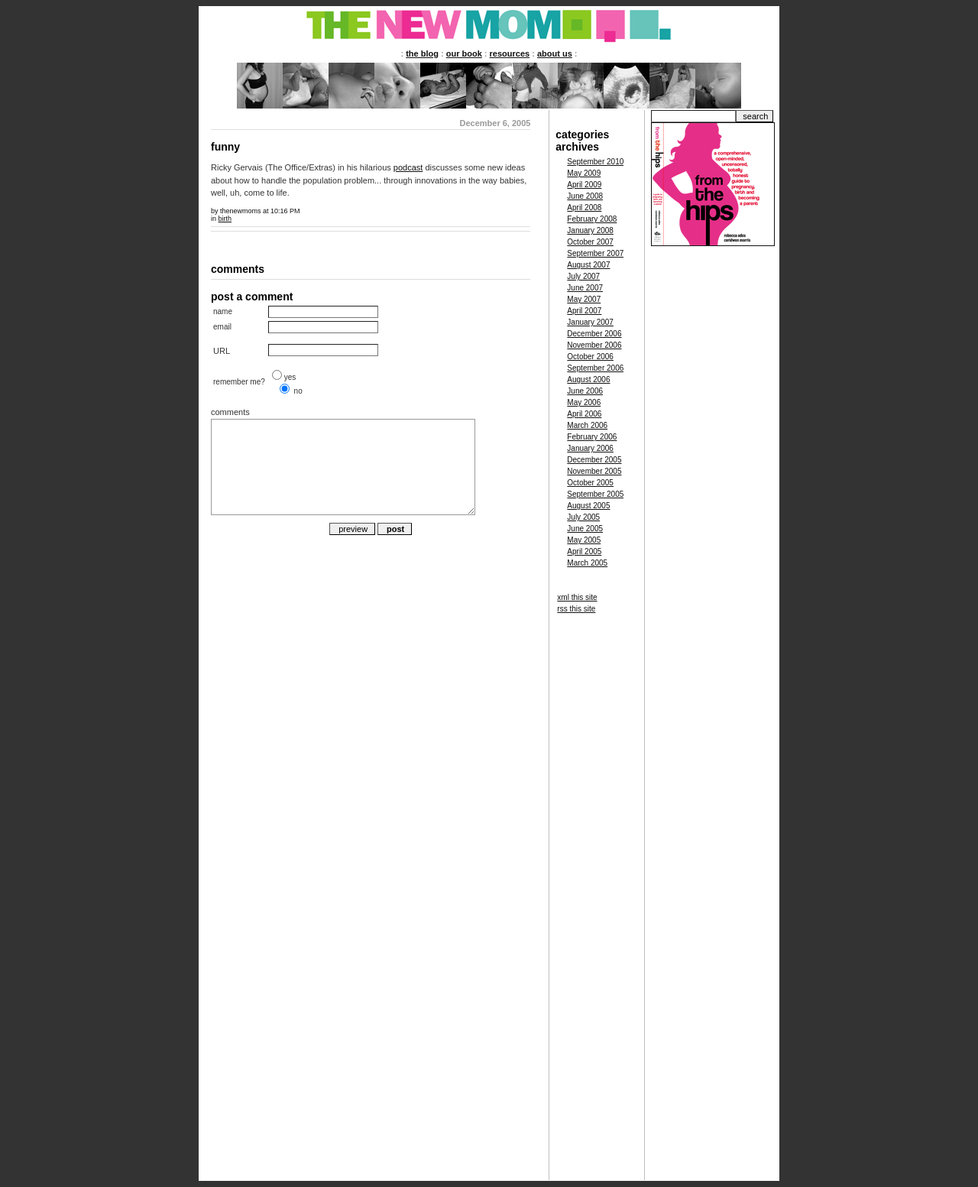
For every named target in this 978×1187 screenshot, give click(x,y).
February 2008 (592, 219)
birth (225, 218)
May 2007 (584, 299)
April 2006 (584, 414)
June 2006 (585, 391)
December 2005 (594, 460)
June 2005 (585, 528)
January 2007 (590, 322)
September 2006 (595, 368)
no (298, 391)
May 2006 (584, 402)
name (222, 311)
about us (554, 53)
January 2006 (590, 448)
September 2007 (595, 253)
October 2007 (590, 242)
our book (464, 53)
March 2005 (587, 563)
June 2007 (585, 288)
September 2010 (595, 161)
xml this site (577, 597)
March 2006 (587, 425)
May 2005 (584, 540)
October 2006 (590, 356)
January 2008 (590, 230)
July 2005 (583, 517)
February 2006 (592, 437)
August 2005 (588, 505)
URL (221, 350)
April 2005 (584, 551)
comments (230, 412)
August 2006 (588, 379)
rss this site (576, 609)
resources (510, 53)
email (222, 327)
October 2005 (590, 482)
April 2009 (584, 184)
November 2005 (594, 471)
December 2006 (594, 333)
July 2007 (583, 276)
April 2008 (584, 207)
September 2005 (595, 494)
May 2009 (584, 173)
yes (290, 377)
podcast (408, 167)
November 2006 (594, 345)
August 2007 (588, 265)
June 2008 (585, 196)
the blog (422, 53)
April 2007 (584, 310)
